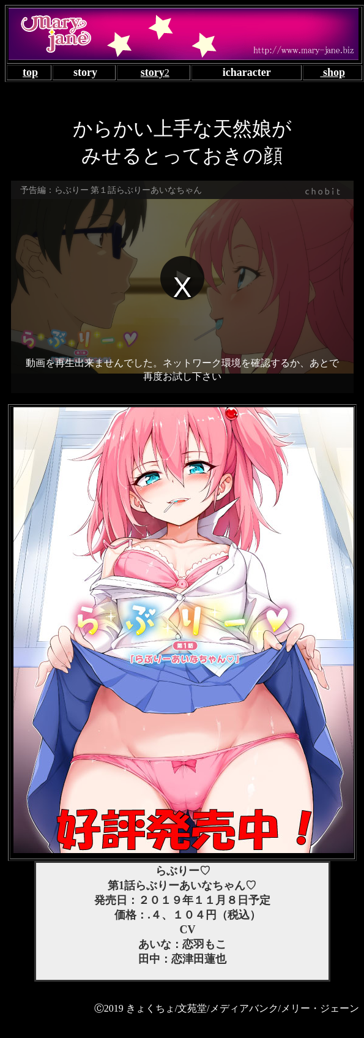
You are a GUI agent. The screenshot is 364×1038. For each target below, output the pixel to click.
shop (332, 72)
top (30, 72)
